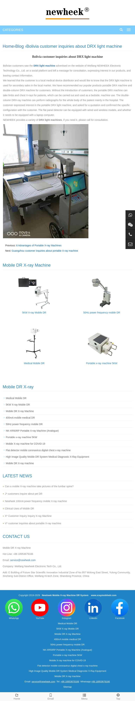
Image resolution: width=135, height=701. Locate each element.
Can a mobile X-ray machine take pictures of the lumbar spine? (39, 486)
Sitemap (67, 687)
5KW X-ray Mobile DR (34, 312)
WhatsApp (14, 609)
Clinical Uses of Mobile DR (19, 508)
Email (51, 696)
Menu (84, 696)
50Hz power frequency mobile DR (101, 312)
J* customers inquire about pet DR (23, 493)
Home (8, 46)
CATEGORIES (13, 30)
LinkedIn (93, 609)
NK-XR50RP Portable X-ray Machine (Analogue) (32, 430)
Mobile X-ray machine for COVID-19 (25, 443)
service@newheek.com (23, 560)
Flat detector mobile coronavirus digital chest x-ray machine (38, 450)
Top (118, 696)
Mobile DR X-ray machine (20, 463)
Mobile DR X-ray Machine (20, 411)
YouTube (40, 609)
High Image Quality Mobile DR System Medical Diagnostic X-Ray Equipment (47, 456)
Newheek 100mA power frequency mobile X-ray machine (36, 501)
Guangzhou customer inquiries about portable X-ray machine (45, 250)
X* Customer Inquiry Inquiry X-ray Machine (28, 516)
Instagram (66, 609)
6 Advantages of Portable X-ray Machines (39, 245)
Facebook (120, 609)
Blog (19, 46)
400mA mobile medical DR (20, 417)
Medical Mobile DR (34, 363)
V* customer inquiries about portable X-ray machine (33, 523)
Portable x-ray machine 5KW (101, 363)
